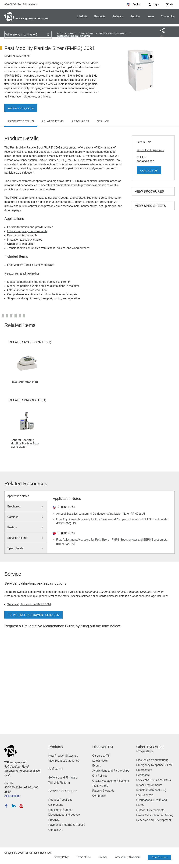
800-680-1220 (13, 4)
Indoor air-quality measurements (27, 231)
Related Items (53, 121)
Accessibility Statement (125, 857)
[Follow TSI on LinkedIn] (14, 806)
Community (99, 795)
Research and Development (153, 820)
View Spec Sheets (150, 206)
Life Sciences (144, 794)
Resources (80, 121)
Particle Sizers (87, 33)
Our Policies (99, 775)
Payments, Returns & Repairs (66, 824)
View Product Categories (63, 760)
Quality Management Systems (111, 780)
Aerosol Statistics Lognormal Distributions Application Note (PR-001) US (101, 513)
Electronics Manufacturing (152, 760)
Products (99, 16)
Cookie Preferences (158, 858)
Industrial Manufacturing (151, 790)
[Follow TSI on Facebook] (6, 806)
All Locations (30, 4)
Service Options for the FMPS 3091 (29, 604)
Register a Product (60, 809)
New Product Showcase (63, 755)
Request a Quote (21, 108)
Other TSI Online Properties (150, 749)
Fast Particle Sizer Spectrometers (113, 33)
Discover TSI (102, 747)
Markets (82, 16)
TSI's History (100, 785)
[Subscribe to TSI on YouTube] (21, 806)
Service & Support (63, 791)
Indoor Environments (149, 785)
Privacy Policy (58, 857)
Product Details (21, 121)
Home (59, 33)
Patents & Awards (103, 790)
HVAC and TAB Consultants (153, 780)
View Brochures (149, 191)
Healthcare (143, 774)
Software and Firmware (62, 777)
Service (135, 16)
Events (96, 765)
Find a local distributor (150, 150)
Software (117, 16)
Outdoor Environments (150, 810)
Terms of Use (81, 857)
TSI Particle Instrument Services (34, 614)
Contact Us (168, 16)
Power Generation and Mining (154, 815)
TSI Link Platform (59, 782)
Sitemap (100, 857)
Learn (150, 16)
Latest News (100, 760)
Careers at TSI (101, 755)
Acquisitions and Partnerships (110, 770)
